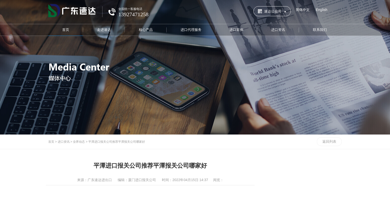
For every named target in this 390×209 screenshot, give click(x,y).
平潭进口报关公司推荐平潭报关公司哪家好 (116, 141)
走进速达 (104, 30)
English (321, 10)
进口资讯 (278, 30)
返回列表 (329, 141)
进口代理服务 (191, 30)
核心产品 (146, 30)
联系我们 (320, 30)
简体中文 (303, 10)
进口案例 (236, 30)
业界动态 (79, 141)
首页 (65, 30)
